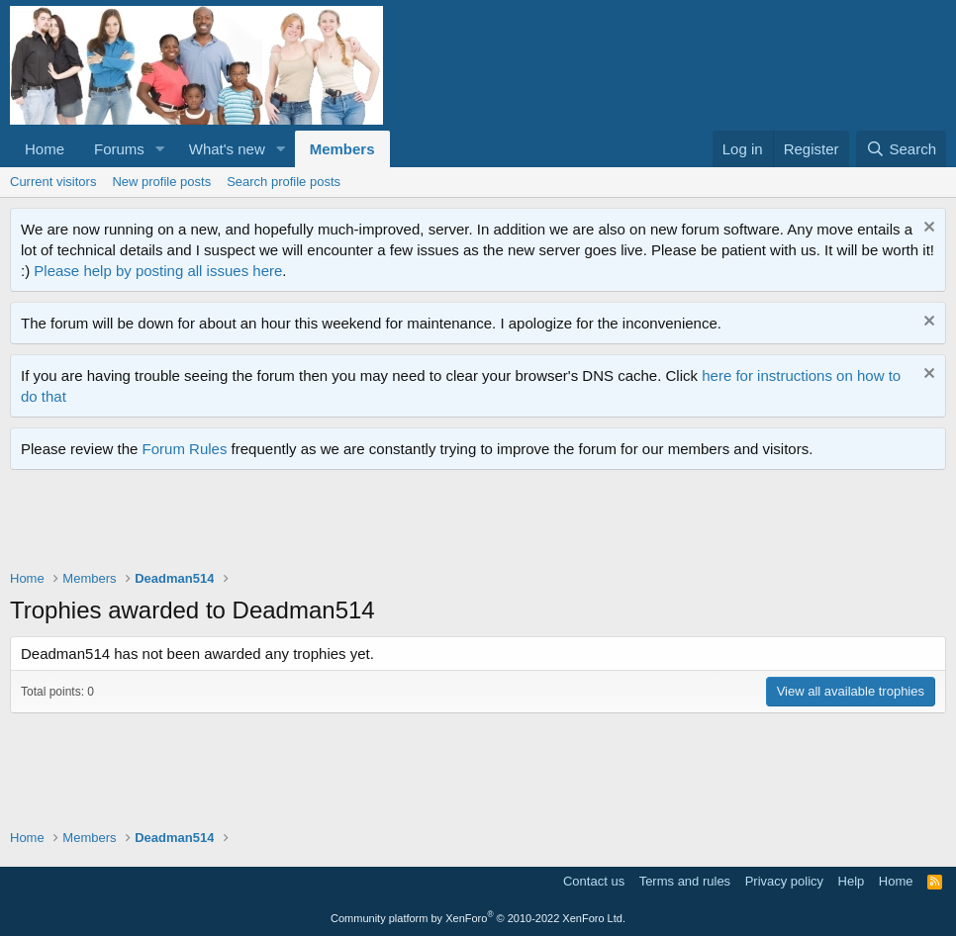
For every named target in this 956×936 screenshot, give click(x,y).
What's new (227, 148)
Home (44, 148)
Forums (119, 148)
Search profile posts (283, 181)
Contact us (593, 881)
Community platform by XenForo (478, 918)
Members (342, 148)
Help (851, 881)
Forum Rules (185, 448)
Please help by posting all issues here (158, 270)
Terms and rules (684, 881)
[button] (160, 149)
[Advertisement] (370, 524)
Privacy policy (784, 881)
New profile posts (161, 181)
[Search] (901, 149)
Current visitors (53, 181)
